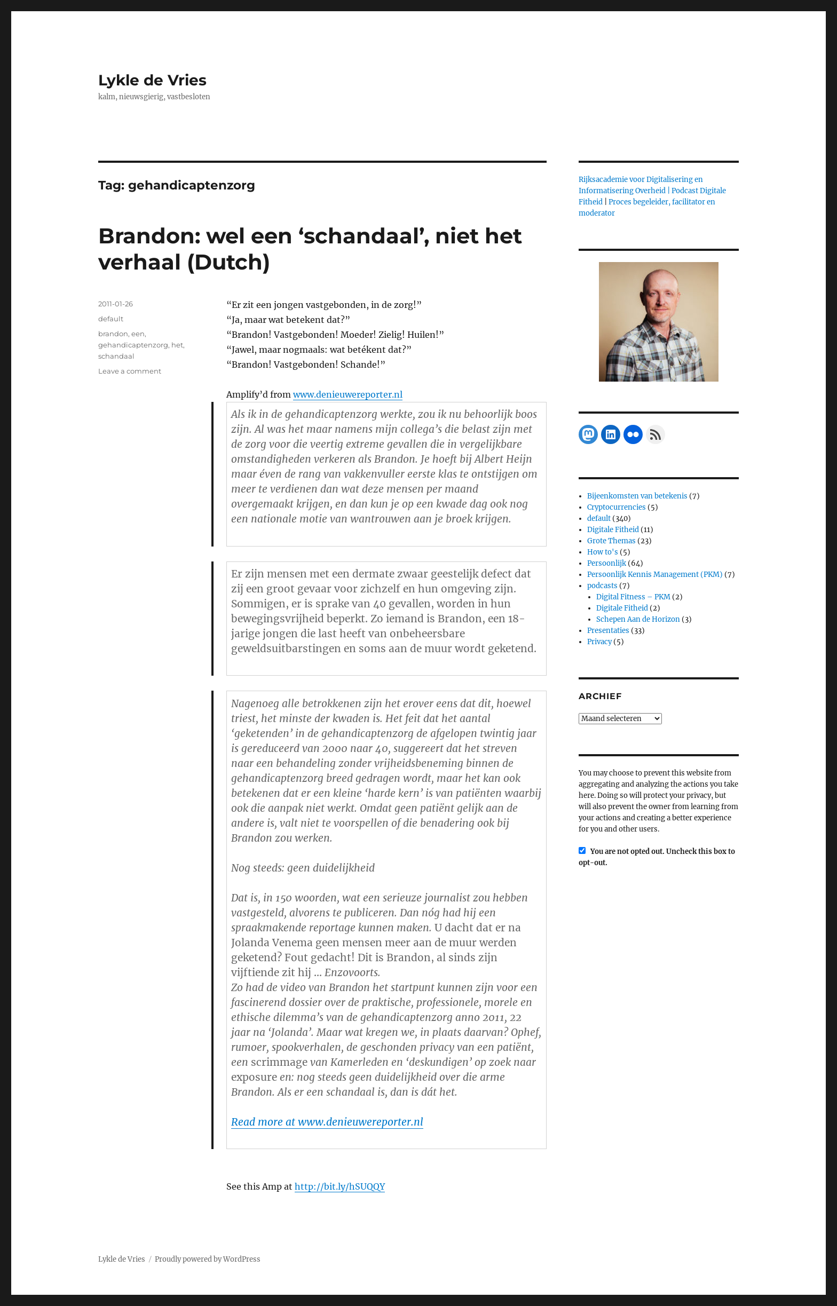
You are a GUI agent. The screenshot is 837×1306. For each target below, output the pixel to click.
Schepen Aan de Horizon (638, 619)
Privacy (599, 641)
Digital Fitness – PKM (633, 596)
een (138, 333)
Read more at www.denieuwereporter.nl (327, 1121)
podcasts (602, 585)
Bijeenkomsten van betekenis (637, 496)
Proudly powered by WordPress (207, 1259)
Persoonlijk (606, 563)
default (110, 318)
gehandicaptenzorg (133, 345)
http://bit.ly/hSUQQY (340, 1186)
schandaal (116, 356)
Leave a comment (129, 371)
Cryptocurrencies (616, 507)
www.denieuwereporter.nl (347, 394)
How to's (602, 552)
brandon (113, 333)
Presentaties (608, 630)
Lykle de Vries (152, 80)
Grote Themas (611, 540)
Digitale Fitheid (613, 529)
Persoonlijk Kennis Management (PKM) (655, 574)
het (177, 345)
